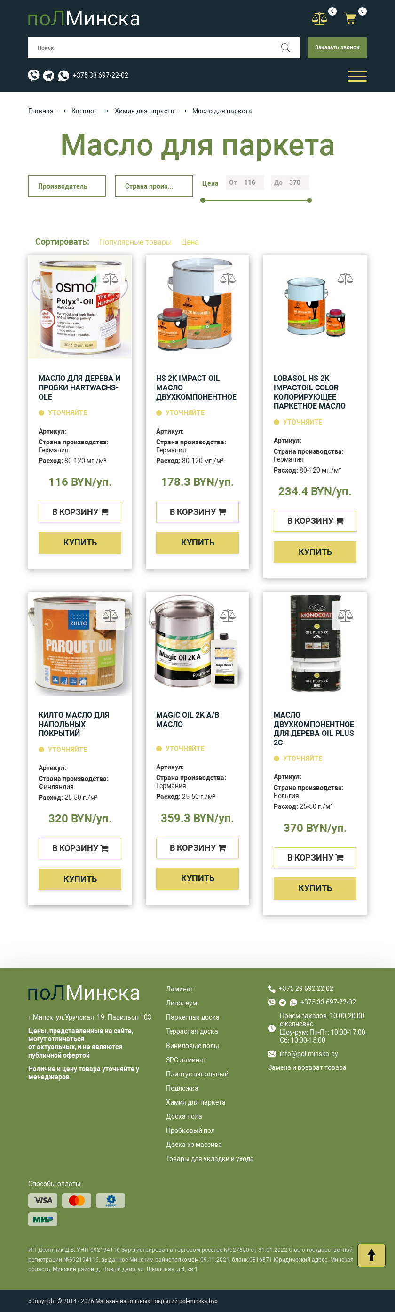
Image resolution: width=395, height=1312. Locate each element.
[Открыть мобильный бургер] (357, 76)
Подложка (182, 1088)
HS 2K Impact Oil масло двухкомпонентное (196, 387)
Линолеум (181, 1003)
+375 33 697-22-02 (100, 75)
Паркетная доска (193, 1017)
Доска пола (184, 1116)
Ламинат (180, 989)
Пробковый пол (190, 1130)
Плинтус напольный (197, 1074)
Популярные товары (137, 241)
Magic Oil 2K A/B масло (187, 720)
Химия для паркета (144, 111)
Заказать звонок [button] (337, 47)
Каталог (84, 111)
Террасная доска (192, 1031)
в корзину (80, 512)
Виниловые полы (192, 1046)
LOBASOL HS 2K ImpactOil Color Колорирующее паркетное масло (310, 392)
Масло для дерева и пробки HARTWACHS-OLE (79, 387)
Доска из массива (194, 1144)
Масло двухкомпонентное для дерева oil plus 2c (314, 729)
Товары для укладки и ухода (210, 1158)
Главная (41, 111)
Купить (80, 542)
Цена (190, 241)
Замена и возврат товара (307, 1067)
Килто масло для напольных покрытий (74, 724)
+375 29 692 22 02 (306, 988)
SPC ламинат (186, 1060)
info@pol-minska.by (303, 1054)
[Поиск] (289, 47)
